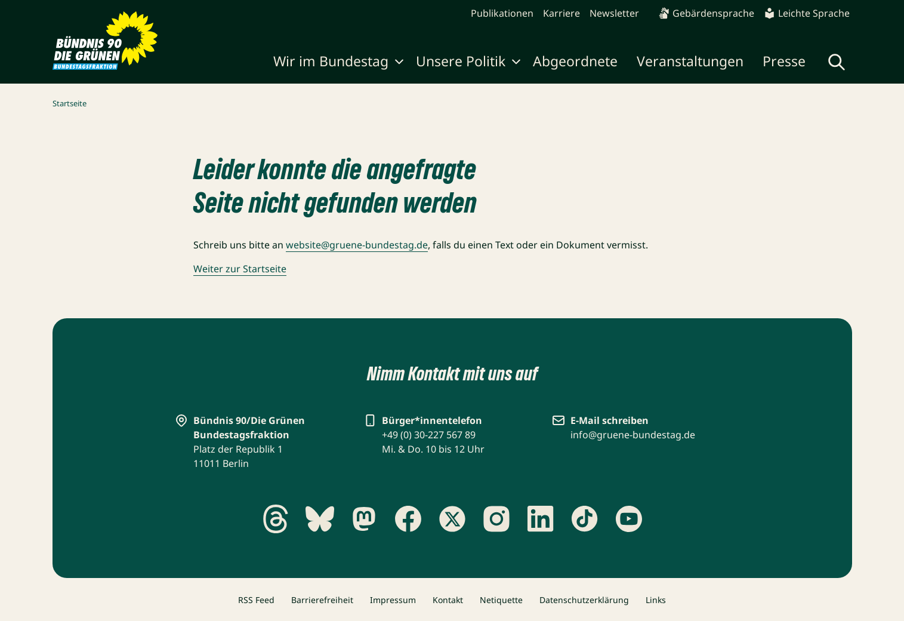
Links (656, 599)
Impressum (393, 599)
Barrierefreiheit (322, 599)
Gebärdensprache (706, 13)
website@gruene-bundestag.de (357, 244)
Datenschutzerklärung (584, 599)
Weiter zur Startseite (239, 268)
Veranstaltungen (690, 60)
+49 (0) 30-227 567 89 (429, 434)
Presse (784, 60)
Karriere (561, 13)
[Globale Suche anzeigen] (836, 62)
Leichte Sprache (807, 13)
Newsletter (614, 13)
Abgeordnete (575, 60)
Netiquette (501, 599)
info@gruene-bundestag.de (632, 434)
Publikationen (502, 13)
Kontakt (448, 599)
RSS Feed (256, 599)
